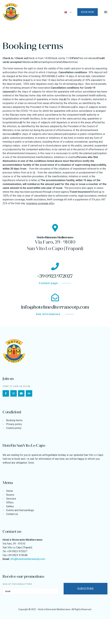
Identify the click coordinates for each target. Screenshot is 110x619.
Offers (10, 502)
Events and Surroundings (20, 510)
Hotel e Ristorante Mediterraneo (54, 609)
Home (9, 490)
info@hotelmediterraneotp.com (27, 559)
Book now (87, 12)
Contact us (12, 514)
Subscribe (85, 588)
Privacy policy (14, 424)
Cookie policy (13, 428)
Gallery (10, 506)
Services (11, 498)
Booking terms (14, 420)
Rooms (10, 494)
